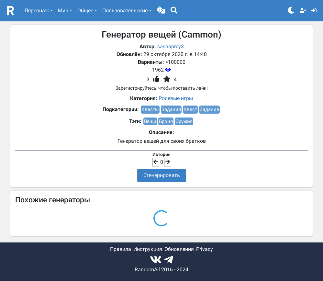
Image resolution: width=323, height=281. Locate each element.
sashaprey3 (170, 46)
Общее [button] (85, 10)
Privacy (204, 249)
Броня (166, 121)
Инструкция (147, 249)
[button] (161, 10)
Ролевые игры (176, 98)
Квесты (150, 109)
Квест (190, 109)
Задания (171, 109)
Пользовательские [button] (125, 10)
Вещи (150, 121)
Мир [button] (63, 10)
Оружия (184, 121)
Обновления (179, 249)
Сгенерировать (161, 175)
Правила (120, 249)
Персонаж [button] (37, 10)
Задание (209, 109)
